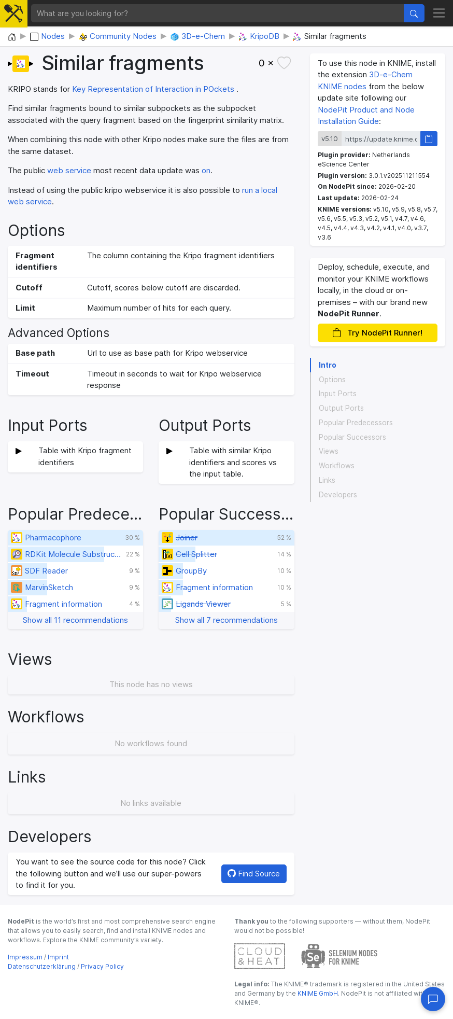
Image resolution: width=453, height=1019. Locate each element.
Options (332, 379)
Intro (327, 365)
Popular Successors (352, 437)
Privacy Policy (102, 966)
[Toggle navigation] (439, 13)
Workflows (337, 466)
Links (327, 480)
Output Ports (341, 408)
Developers (338, 495)
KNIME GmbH (317, 993)
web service (69, 170)
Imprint (58, 957)
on (206, 170)
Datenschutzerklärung (42, 966)
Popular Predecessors (356, 422)
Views (328, 451)
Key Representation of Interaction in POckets (153, 89)
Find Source (254, 873)
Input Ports (338, 393)
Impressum (25, 957)
